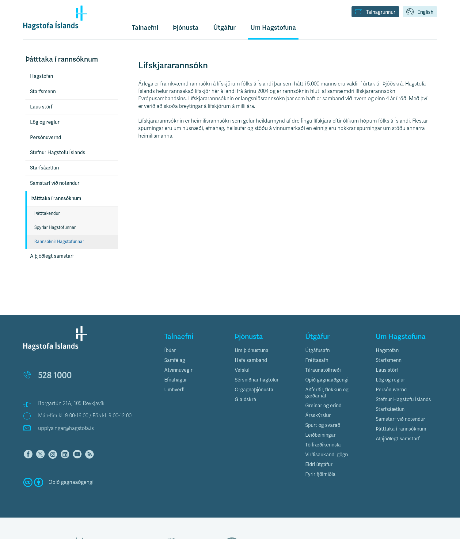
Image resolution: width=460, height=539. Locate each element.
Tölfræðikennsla (323, 445)
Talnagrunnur (375, 12)
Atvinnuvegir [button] (178, 370)
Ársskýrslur (318, 415)
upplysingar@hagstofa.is (66, 428)
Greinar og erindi (324, 406)
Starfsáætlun (44, 168)
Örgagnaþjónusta (254, 390)
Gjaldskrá (245, 400)
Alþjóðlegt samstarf (52, 256)
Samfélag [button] (174, 360)
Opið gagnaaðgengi (326, 380)
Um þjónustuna (251, 350)
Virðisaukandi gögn (326, 455)
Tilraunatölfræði (323, 370)
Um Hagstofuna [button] (273, 27)
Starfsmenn (43, 92)
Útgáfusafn (317, 350)
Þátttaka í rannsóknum (56, 198)
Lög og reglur (44, 122)
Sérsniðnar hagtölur (257, 380)
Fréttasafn (316, 360)
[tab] (195, 350)
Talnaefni (145, 27)
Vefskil (242, 370)
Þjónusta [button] (186, 27)
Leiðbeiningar (320, 435)
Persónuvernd (45, 138)
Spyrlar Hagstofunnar (55, 227)
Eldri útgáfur (319, 464)
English (419, 12)
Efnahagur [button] (175, 380)
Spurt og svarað (322, 425)
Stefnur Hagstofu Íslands (57, 153)
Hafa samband (251, 360)
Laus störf (41, 107)
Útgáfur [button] (224, 27)
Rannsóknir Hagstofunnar (59, 241)
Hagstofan (41, 76)
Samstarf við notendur (54, 183)
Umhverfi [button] (174, 390)
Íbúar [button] (170, 350)
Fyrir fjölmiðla (320, 474)
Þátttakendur (47, 213)
